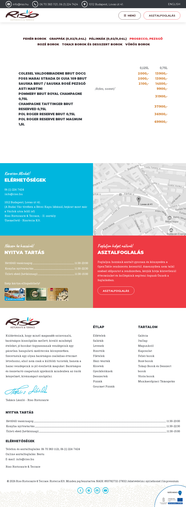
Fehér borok (34, 38)
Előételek (99, 335)
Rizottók (99, 351)
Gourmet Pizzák (104, 386)
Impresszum (170, 481)
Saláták (98, 340)
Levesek (98, 345)
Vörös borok (137, 44)
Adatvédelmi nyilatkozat (144, 481)
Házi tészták (101, 361)
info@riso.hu (14, 194)
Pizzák (97, 381)
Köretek (98, 366)
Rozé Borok (48, 44)
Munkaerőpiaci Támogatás (156, 381)
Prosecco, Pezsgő (146, 38)
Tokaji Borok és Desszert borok (92, 44)
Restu (40, 454)
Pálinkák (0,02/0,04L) (108, 38)
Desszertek (100, 376)
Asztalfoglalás (162, 15)
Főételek (99, 356)
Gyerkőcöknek (103, 371)
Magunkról (146, 345)
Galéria (143, 335)
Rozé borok (145, 361)
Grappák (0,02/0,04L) (67, 38)
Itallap (142, 340)
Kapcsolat (145, 351)
